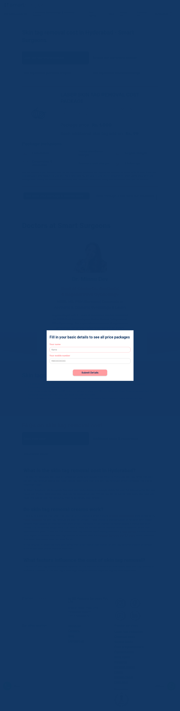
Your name (55, 344)
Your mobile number (60, 355)
